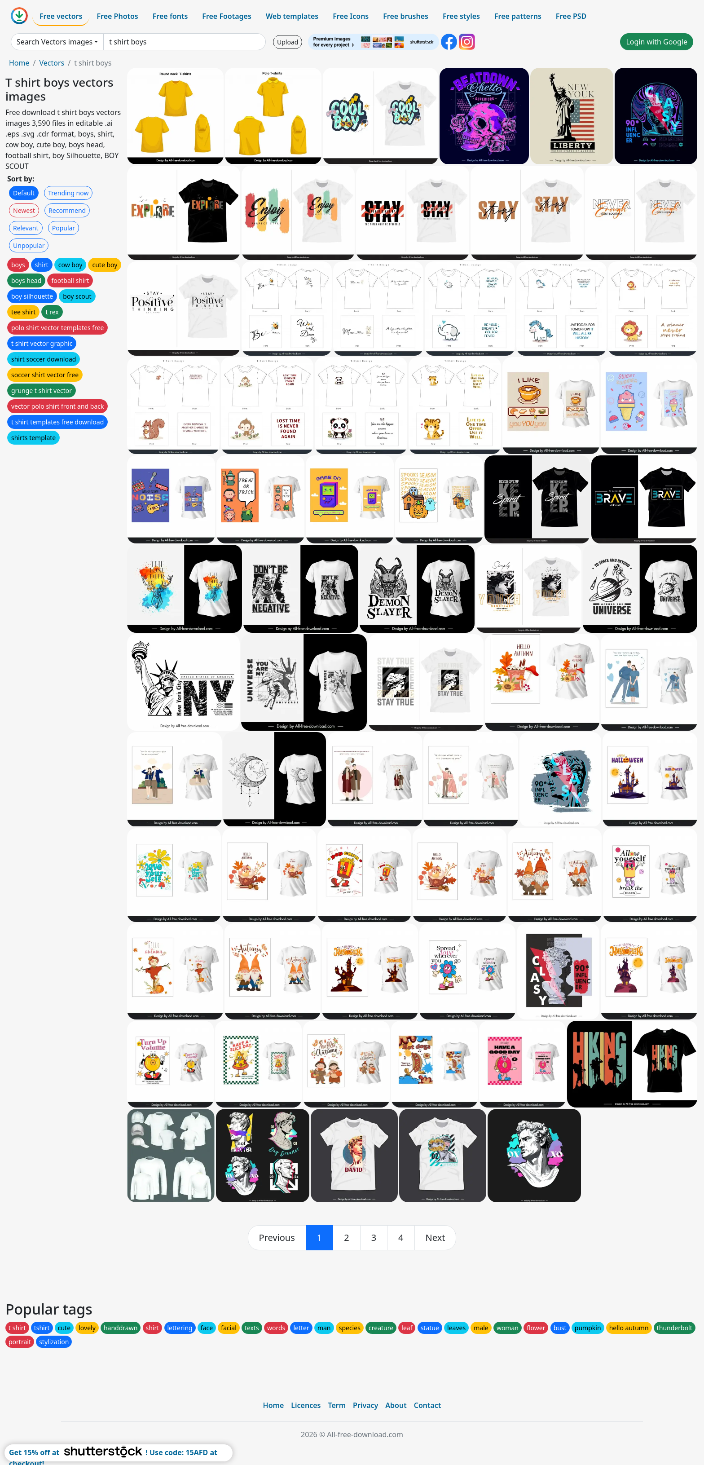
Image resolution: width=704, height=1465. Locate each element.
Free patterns (517, 16)
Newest (24, 210)
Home (19, 63)
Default (24, 193)
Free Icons (351, 16)
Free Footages (226, 16)
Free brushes (405, 16)
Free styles (461, 16)
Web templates (292, 16)
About (395, 1405)
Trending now (68, 193)
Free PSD (571, 16)
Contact (427, 1405)
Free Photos (117, 16)
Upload (287, 42)
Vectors (51, 63)
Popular (63, 228)
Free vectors (61, 16)
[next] (435, 1237)
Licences (306, 1405)
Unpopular (28, 245)
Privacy (365, 1405)
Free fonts (170, 16)
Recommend (67, 210)
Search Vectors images (54, 42)
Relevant (26, 228)
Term (337, 1405)
